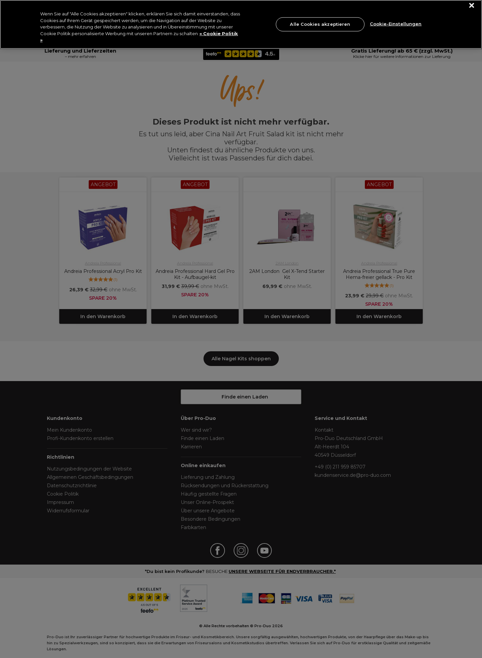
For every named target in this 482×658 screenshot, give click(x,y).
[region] (241, 24)
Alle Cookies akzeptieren (320, 24)
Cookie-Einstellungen (396, 23)
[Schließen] (471, 5)
